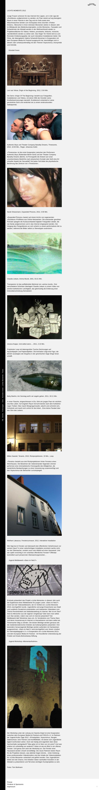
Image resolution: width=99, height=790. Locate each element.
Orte (3, 401)
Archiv (3, 415)
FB (3, 419)
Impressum (11, 787)
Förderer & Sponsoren (15, 784)
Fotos (3, 371)
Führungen (3, 407)
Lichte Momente (3, 380)
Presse (9, 782)
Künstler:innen (3, 392)
